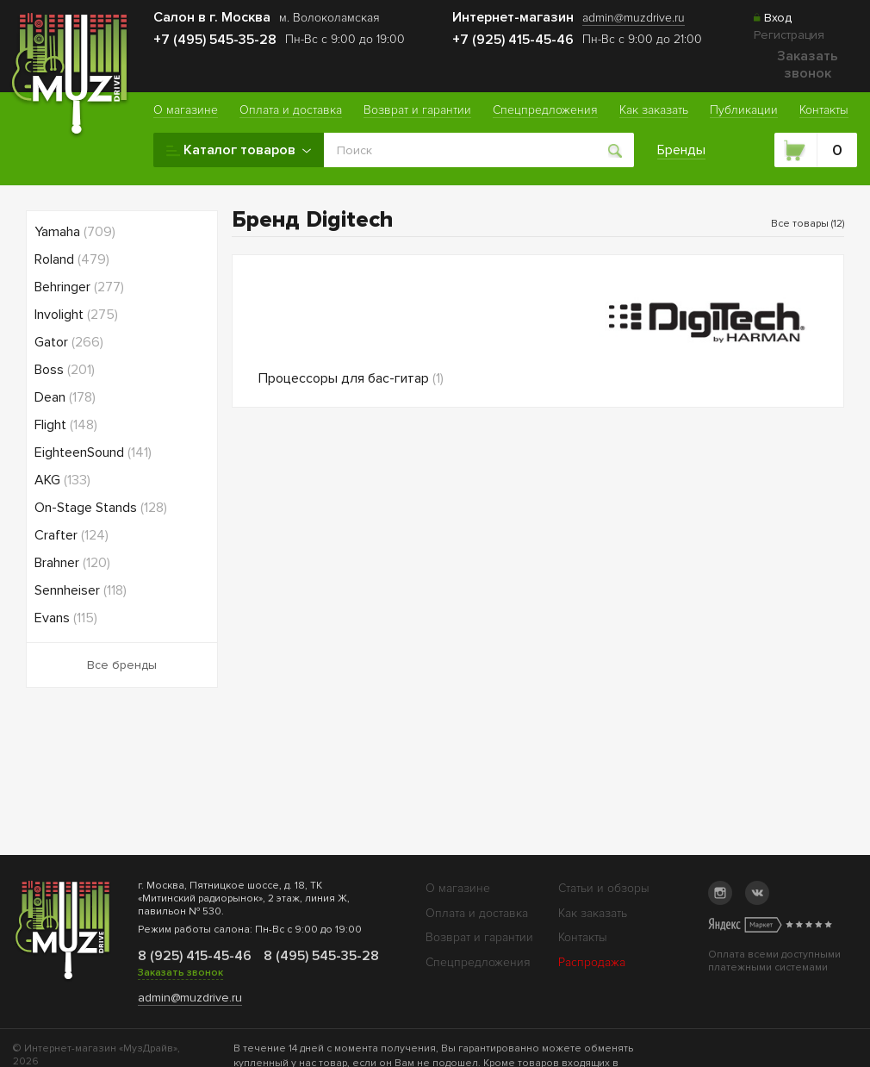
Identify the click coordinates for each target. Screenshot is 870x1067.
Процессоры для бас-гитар (351, 378)
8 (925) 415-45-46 (194, 956)
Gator (68, 342)
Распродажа (591, 962)
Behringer (79, 287)
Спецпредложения (478, 962)
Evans (65, 618)
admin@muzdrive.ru (190, 997)
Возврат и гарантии (479, 937)
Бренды (681, 150)
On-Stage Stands (100, 507)
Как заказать (592, 913)
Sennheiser (80, 590)
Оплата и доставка (477, 913)
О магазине (458, 888)
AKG (62, 480)
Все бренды (122, 665)
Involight (76, 314)
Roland (71, 259)
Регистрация (789, 35)
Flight (65, 425)
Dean (65, 397)
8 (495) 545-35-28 (320, 956)
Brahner (72, 562)
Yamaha (74, 231)
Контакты (582, 937)
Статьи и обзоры (603, 888)
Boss (64, 369)
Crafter (71, 535)
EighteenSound (93, 452)
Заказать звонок (807, 64)
